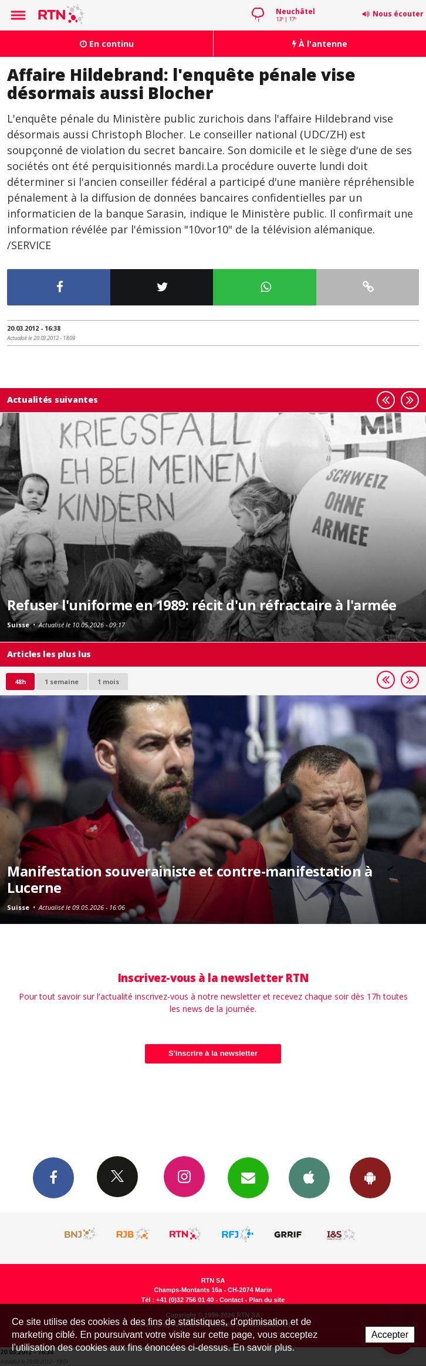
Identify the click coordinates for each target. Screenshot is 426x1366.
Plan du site (267, 1299)
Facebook (53, 1177)
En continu (107, 43)
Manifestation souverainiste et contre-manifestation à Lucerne (189, 879)
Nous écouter (398, 14)
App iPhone (309, 1177)
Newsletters (248, 1177)
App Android (370, 1177)
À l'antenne (319, 43)
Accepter (389, 1335)
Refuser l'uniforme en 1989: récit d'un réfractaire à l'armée (202, 605)
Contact (231, 1299)
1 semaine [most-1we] (62, 681)
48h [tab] (20, 681)
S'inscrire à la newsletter (213, 1053)
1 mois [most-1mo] (108, 681)
